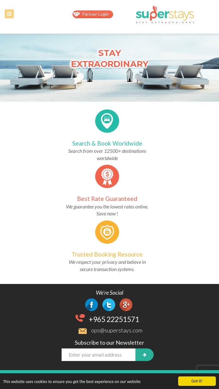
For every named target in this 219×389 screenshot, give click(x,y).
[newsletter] (144, 354)
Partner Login (95, 14)
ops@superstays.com (116, 330)
